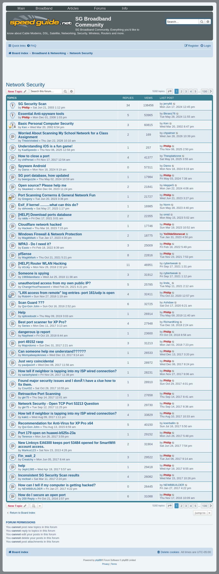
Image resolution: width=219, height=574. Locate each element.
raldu (25, 218)
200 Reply (28, 498)
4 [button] (190, 91)
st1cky (26, 267)
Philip (26, 107)
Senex (26, 325)
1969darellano (31, 277)
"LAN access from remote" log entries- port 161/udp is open (66, 293)
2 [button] (181, 91)
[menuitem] (31, 46)
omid (167, 214)
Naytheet (27, 335)
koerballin (170, 423)
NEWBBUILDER (32, 488)
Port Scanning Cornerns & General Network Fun (56, 195)
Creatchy (27, 459)
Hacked (27, 228)
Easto (25, 247)
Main (21, 8)
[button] (169, 91)
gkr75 (25, 397)
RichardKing (171, 321)
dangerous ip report (34, 332)
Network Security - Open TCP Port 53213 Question (58, 403)
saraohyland (29, 374)
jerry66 (168, 103)
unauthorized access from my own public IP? (54, 283)
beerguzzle (29, 179)
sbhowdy (27, 208)
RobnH (26, 296)
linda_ (167, 283)
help (21, 465)
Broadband (44, 8)
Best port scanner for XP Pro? (42, 322)
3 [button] (186, 91)
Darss (25, 169)
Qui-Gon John (31, 306)
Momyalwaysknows (34, 355)
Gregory (27, 198)
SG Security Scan (32, 104)
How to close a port (33, 156)
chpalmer (169, 133)
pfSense (24, 254)
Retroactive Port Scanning (39, 394)
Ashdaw (169, 302)
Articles (72, 8)
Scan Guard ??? (31, 302)
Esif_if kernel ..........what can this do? (48, 205)
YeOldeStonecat (174, 234)
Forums (100, 8)
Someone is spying (33, 273)
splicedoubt (29, 316)
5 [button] (195, 91)
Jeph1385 (28, 469)
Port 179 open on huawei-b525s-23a (46, 433)
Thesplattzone (172, 155)
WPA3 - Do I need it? (34, 244)
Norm (167, 204)
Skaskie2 (28, 189)
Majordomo (29, 345)
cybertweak (171, 263)
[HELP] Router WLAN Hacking (42, 263)
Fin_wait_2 (27, 456)
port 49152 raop (30, 342)
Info (125, 8)
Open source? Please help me (42, 185)
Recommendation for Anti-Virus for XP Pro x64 (55, 423)
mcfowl (26, 479)
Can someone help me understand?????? (52, 351)
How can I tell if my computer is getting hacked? (57, 485)
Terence (27, 436)
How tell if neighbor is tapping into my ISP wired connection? (67, 371)
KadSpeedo (29, 149)
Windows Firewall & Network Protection (50, 234)
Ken (24, 127)
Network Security (25, 85)
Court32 (27, 388)
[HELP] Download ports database (45, 215)
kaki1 (25, 417)
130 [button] (204, 91)
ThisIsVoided (30, 140)
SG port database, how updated (43, 175)
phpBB (98, 560)
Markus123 (29, 450)
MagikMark (29, 237)
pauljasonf (28, 364)
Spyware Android (32, 166)
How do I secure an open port (42, 495)
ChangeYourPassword (36, 286)
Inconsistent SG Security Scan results (48, 475)
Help (21, 312)
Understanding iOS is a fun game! (45, 146)
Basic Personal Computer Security (46, 123)
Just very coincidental (36, 361)
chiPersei (28, 159)
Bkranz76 (170, 113)
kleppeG (169, 185)
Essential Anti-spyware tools (41, 114)
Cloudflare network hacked (39, 224)
